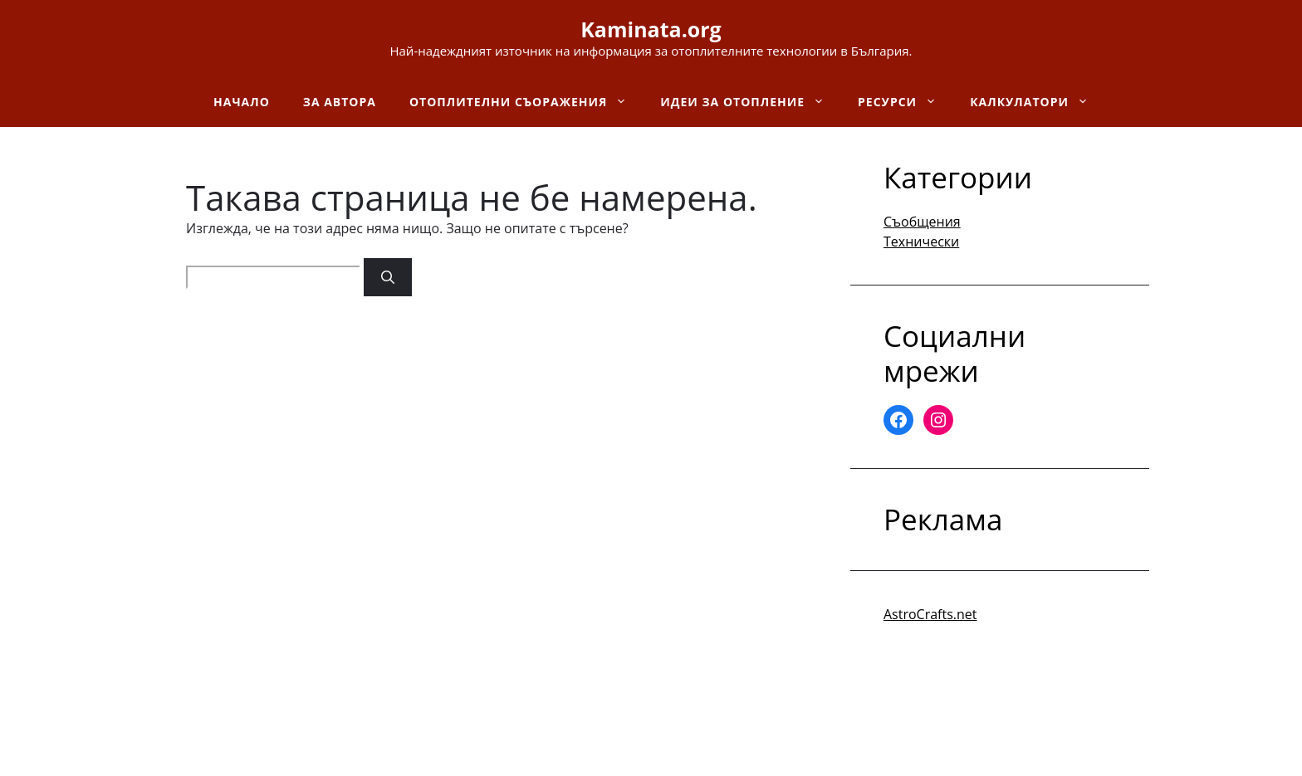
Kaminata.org (650, 29)
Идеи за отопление (750, 102)
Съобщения (922, 221)
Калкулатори (1037, 102)
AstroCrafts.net (930, 614)
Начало (241, 102)
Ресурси (905, 102)
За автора (339, 102)
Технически (921, 241)
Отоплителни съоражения (526, 102)
